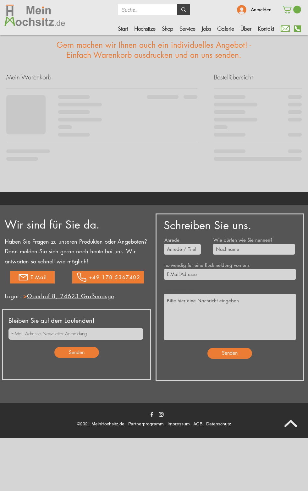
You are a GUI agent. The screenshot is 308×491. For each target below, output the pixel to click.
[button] (167, 28)
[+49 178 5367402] (108, 277)
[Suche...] (143, 10)
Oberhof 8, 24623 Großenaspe (70, 296)
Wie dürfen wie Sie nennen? (242, 240)
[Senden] (76, 352)
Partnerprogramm (146, 423)
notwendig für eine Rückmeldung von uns (207, 265)
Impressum (179, 423)
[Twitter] (161, 414)
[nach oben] (291, 423)
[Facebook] (152, 414)
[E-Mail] (32, 277)
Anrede (171, 240)
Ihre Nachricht (179, 290)
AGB (197, 423)
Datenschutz (218, 423)
